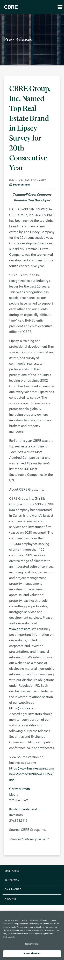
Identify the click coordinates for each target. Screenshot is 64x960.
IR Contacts (12, 880)
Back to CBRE (13, 889)
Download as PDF (19, 184)
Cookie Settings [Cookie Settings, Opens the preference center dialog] (32, 944)
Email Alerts (12, 871)
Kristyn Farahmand (23, 810)
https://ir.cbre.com (22, 709)
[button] (59, 7)
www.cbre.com (19, 629)
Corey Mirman (19, 789)
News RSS (10, 899)
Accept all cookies (32, 954)
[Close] (60, 915)
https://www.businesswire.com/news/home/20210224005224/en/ (31, 774)
